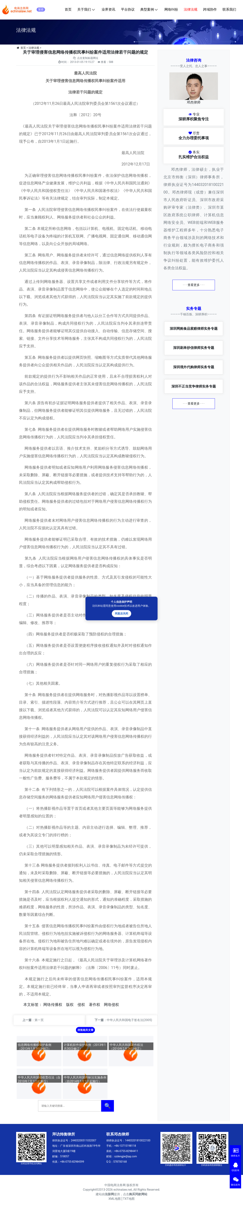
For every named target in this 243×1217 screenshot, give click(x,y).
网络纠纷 (171, 9)
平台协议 (128, 9)
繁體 (40, 9)
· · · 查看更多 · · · (193, 285)
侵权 (81, 1004)
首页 (68, 9)
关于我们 (86, 9)
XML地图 (114, 1199)
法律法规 (190, 9)
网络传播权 (52, 1004)
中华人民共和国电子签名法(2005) (129, 1020)
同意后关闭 (121, 613)
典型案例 (149, 9)
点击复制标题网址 (87, 58)
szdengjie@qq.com (125, 1156)
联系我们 (229, 9)
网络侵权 (111, 1004)
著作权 (94, 1004)
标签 (35, 1004)
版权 (70, 1004)
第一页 (39, 1020)
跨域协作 (210, 9)
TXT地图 (129, 1199)
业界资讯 (108, 9)
